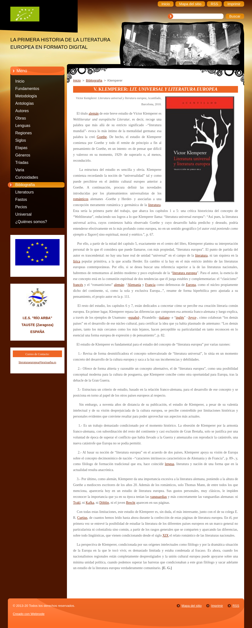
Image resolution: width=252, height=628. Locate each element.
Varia (19, 170)
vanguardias (158, 497)
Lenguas (22, 125)
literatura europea (185, 273)
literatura (154, 205)
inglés (180, 317)
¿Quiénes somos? (31, 222)
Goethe (102, 137)
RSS (236, 606)
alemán (93, 113)
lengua (169, 464)
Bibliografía (25, 185)
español (133, 317)
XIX (165, 535)
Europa (191, 285)
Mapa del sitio (192, 606)
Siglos (20, 140)
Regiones (23, 133)
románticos (80, 199)
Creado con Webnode (29, 614)
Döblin (104, 503)
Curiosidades (26, 177)
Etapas (21, 148)
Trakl (76, 503)
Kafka (90, 503)
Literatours (24, 192)
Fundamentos (27, 89)
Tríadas (21, 162)
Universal (23, 214)
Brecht (130, 503)
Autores (22, 111)
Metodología (26, 96)
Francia (150, 285)
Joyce (192, 317)
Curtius (82, 518)
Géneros (22, 155)
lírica (76, 261)
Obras (20, 118)
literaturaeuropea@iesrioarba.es (37, 362)
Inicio (19, 81)
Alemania (134, 285)
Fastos (21, 199)
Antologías (24, 103)
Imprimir (217, 606)
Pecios (21, 207)
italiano (164, 317)
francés (78, 285)
